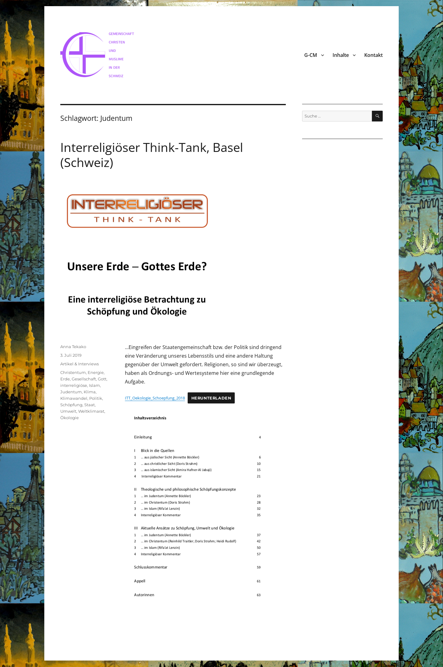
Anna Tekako (73, 346)
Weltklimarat (91, 411)
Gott (102, 378)
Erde (65, 378)
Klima (90, 391)
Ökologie (69, 417)
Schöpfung (71, 404)
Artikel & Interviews (79, 363)
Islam (94, 385)
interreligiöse (73, 385)
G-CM (310, 55)
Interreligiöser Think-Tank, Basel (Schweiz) (151, 155)
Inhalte (341, 55)
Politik (95, 398)
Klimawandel (73, 398)
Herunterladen (211, 398)
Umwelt (68, 411)
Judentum (71, 391)
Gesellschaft (84, 378)
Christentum (73, 372)
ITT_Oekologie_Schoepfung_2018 (155, 398)
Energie (96, 372)
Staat (89, 404)
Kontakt (373, 55)
